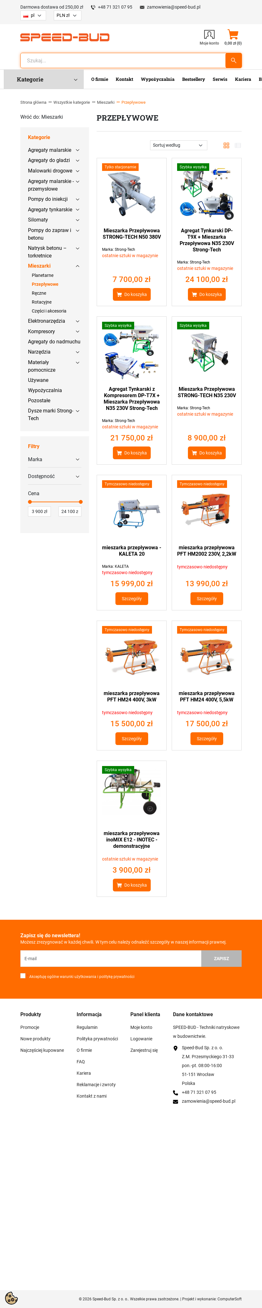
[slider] (30, 502)
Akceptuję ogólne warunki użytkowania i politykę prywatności (80, 976)
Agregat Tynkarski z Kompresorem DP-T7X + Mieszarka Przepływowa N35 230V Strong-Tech (132, 398)
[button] (233, 37)
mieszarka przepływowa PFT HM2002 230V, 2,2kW (206, 551)
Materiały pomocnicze (41, 366)
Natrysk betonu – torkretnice (47, 252)
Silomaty (38, 220)
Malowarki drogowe (50, 171)
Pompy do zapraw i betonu (49, 234)
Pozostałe (39, 400)
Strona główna (33, 102)
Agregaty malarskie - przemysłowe (51, 185)
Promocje (29, 1027)
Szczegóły (132, 598)
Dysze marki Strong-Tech (50, 414)
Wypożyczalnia (45, 390)
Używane (38, 380)
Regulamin (87, 1027)
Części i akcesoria (49, 310)
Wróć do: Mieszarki (41, 117)
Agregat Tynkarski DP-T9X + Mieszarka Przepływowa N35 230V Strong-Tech (207, 240)
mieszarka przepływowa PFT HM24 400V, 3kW (132, 696)
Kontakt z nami (92, 1096)
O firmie (84, 1050)
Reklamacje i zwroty (96, 1084)
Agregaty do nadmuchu (54, 342)
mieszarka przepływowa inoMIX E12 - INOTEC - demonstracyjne (132, 839)
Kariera (84, 1073)
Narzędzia (39, 352)
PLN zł (63, 15)
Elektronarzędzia (46, 321)
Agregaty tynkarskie (50, 210)
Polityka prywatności (97, 1038)
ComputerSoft (229, 1299)
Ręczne (39, 293)
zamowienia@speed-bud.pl (173, 7)
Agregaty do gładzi (49, 160)
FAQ (81, 1061)
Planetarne (42, 275)
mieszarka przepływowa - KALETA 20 (131, 551)
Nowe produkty (35, 1038)
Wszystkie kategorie (71, 102)
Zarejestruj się (144, 1050)
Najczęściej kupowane (42, 1050)
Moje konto (141, 1027)
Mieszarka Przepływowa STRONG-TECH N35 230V (207, 392)
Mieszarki (105, 102)
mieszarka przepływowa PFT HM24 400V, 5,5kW (207, 696)
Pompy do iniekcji (48, 199)
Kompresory (41, 331)
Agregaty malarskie (49, 150)
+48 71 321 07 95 (115, 7)
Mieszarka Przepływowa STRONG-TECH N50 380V (132, 234)
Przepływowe (45, 284)
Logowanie (141, 1038)
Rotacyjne (42, 302)
